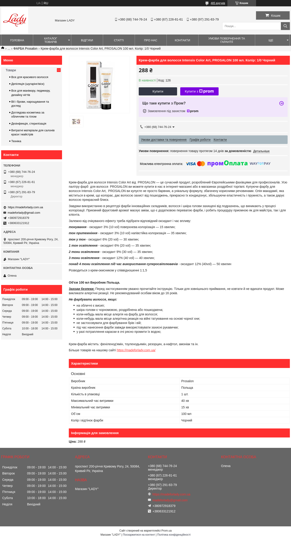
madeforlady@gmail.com (24, 212)
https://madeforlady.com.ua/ (136, 350)
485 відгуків (218, 3)
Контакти (182, 40)
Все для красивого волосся (29, 77)
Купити (157, 91)
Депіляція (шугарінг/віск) (27, 84)
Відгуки (87, 40)
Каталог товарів (50, 40)
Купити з (199, 91)
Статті (119, 40)
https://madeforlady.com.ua (25, 207)
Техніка (16, 141)
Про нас (150, 40)
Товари (11, 70)
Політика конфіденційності (174, 534)
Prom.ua (167, 530)
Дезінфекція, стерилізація (28, 123)
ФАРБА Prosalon (25, 48)
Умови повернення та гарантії (226, 40)
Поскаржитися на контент (139, 534)
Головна (17, 40)
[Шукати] (285, 26)
